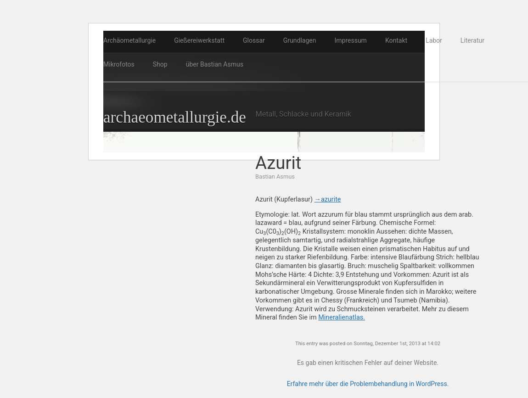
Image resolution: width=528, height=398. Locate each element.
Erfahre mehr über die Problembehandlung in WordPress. (368, 383)
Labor (434, 40)
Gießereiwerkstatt (199, 40)
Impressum (350, 40)
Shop (160, 64)
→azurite (327, 199)
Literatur (472, 40)
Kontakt (396, 40)
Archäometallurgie (129, 40)
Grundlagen (299, 40)
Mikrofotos (119, 64)
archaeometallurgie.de (174, 117)
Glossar (254, 40)
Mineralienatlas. (341, 317)
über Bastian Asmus (214, 64)
